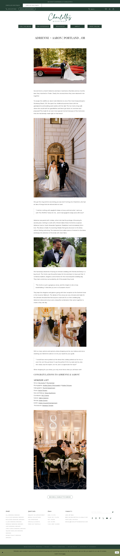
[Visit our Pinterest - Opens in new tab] (99, 518)
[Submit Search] (89, 9)
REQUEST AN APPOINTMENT (36, 515)
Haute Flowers (42, 390)
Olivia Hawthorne (50, 393)
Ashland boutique (32, 5)
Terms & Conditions (58, 546)
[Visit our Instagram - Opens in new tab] (96, 518)
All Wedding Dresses (13, 515)
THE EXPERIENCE (33, 519)
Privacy (47, 546)
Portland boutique (13, 5)
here (63, 554)
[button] (110, 9)
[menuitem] (13, 5)
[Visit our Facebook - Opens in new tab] (92, 518)
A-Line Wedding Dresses (14, 521)
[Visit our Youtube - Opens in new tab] (107, 518)
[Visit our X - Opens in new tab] (103, 518)
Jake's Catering (43, 398)
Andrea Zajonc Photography (51, 385)
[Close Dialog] (2, 552)
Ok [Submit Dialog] (117, 552)
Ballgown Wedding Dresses (15, 519)
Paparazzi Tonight (47, 405)
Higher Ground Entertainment (47, 403)
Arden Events (43, 400)
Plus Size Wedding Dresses (15, 517)
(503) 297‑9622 (69, 515)
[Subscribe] (112, 512)
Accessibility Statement (88, 546)
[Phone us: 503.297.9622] (11, 9)
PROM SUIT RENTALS (34, 524)
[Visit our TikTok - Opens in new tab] (110, 518)
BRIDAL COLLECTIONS (34, 517)
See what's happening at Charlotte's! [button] (60, 1)
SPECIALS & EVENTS (34, 521)
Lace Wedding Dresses (13, 526)
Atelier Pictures (67, 385)
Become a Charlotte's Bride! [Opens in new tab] (60, 497)
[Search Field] (94, 9)
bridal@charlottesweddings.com (76, 521)
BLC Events (45, 395)
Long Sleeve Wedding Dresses (16, 528)
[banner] (60, 17)
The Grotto (41, 383)
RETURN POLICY (72, 546)
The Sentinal (50, 383)
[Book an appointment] (27, 9)
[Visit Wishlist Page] (106, 9)
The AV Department (49, 388)
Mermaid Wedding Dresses (14, 524)
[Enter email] (102, 512)
